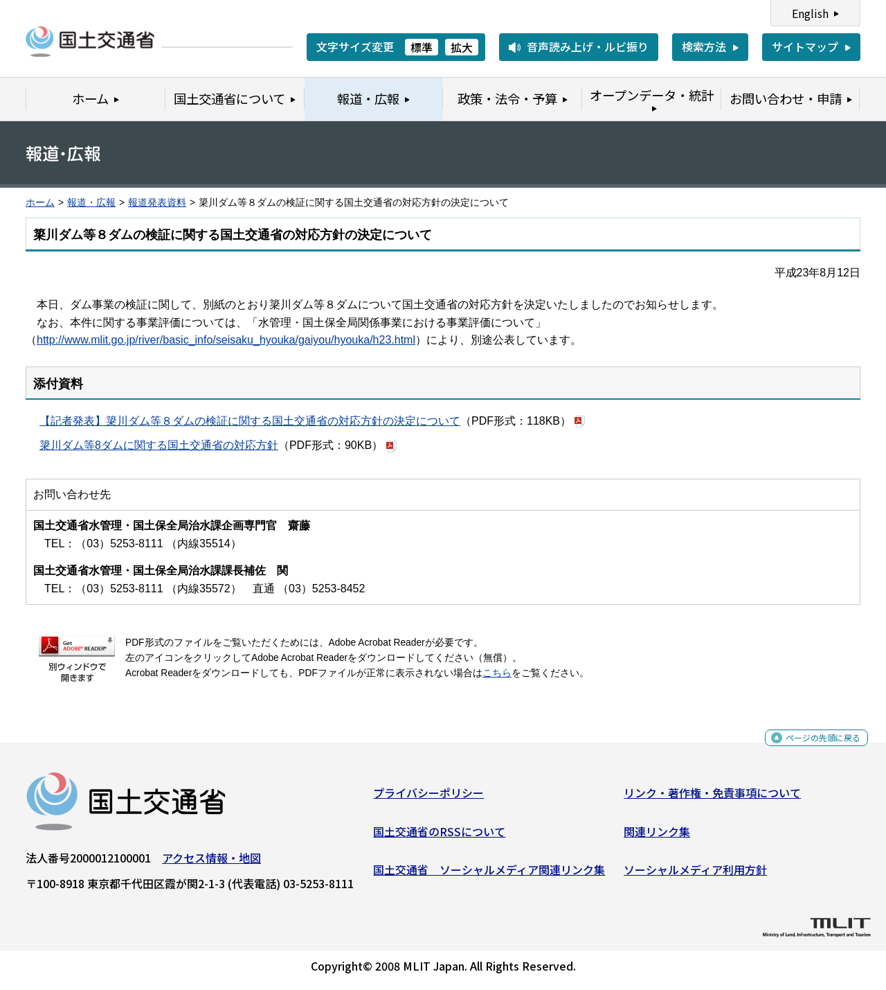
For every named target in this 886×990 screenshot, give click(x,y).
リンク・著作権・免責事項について (712, 798)
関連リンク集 (657, 836)
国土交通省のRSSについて (439, 836)
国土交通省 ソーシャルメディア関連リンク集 (489, 875)
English (810, 13)
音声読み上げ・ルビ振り (588, 46)
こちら (497, 673)
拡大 (462, 47)
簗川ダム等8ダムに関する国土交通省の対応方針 (158, 445)
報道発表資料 (157, 202)
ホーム (40, 202)
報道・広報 (91, 202)
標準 (421, 47)
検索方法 (704, 46)
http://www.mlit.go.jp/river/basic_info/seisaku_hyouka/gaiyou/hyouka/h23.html (226, 340)
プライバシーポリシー (428, 798)
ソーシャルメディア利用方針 (695, 875)
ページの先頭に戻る (811, 748)
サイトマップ (805, 46)
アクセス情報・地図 (211, 863)
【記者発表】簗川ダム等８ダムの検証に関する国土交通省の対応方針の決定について (249, 421)
